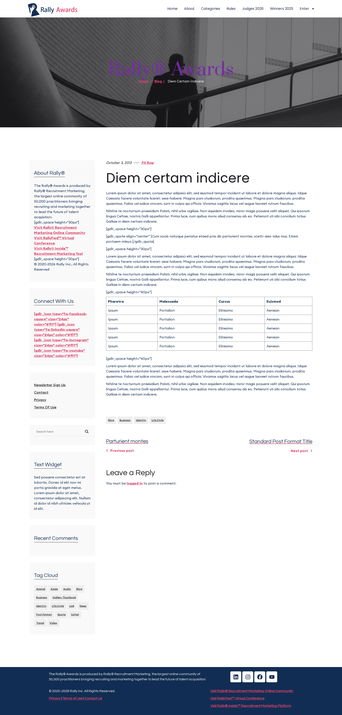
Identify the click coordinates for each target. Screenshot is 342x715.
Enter (307, 9)
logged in (135, 483)
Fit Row (147, 162)
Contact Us (93, 698)
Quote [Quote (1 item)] (61, 614)
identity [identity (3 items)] (41, 605)
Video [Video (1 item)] (53, 623)
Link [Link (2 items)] (71, 605)
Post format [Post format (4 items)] (44, 614)
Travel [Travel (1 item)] (40, 623)
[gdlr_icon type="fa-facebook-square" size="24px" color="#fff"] (60, 319)
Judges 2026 (252, 8)
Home (172, 8)
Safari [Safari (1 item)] (75, 614)
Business (125, 420)
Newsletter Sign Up (50, 385)
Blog (159, 81)
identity (141, 420)
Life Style (158, 420)
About (189, 8)
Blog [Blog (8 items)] (79, 588)
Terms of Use (45, 407)
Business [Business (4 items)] (41, 597)
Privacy (40, 400)
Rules (231, 8)
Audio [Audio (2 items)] (67, 588)
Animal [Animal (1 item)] (40, 588)
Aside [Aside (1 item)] (54, 588)
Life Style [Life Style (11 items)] (58, 605)
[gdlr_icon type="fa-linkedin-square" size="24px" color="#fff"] (57, 329)
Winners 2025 (281, 8)
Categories (210, 8)
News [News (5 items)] (83, 605)
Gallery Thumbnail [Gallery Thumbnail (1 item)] (64, 597)
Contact (41, 392)
